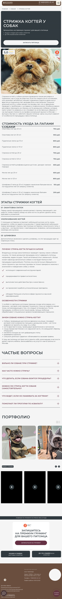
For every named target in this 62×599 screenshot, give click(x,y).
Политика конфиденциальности (8, 594)
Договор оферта (6, 585)
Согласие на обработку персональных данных (8, 596)
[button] (31, 42)
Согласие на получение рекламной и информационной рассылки (12, 590)
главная (5, 9)
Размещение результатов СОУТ (10, 587)
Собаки (13, 9)
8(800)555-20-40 (47, 2)
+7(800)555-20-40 (35, 578)
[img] (2, 578)
